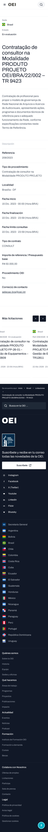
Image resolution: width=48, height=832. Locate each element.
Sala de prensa (9, 789)
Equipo (5, 669)
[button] (36, 319)
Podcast (6, 729)
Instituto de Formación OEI (14, 739)
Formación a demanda (12, 745)
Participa (6, 783)
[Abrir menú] (4, 4)
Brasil (28, 388)
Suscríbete (24, 465)
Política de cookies (10, 816)
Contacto (6, 794)
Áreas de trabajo (9, 686)
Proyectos (6, 696)
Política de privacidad (12, 805)
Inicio (20, 388)
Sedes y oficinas (9, 674)
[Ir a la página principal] (12, 4)
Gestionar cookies (10, 821)
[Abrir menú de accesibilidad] (41, 825)
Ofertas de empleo (10, 773)
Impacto (5, 707)
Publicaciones (8, 701)
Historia (5, 664)
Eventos (6, 718)
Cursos (5, 750)
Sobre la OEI (8, 659)
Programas (7, 691)
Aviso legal (7, 810)
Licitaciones (40, 388)
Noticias (6, 723)
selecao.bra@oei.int (13, 291)
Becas (5, 755)
